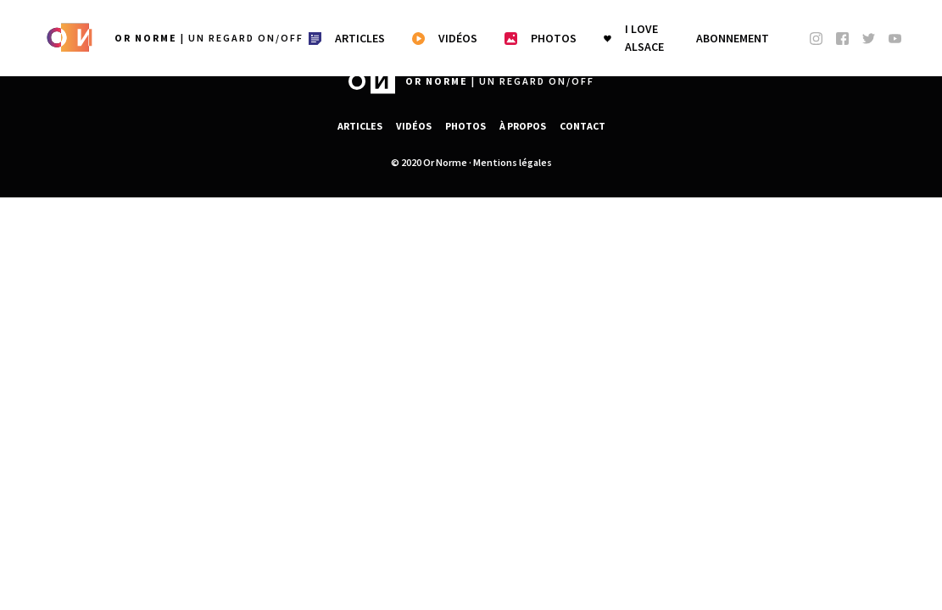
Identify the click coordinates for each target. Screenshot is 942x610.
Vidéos (414, 125)
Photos (465, 125)
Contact (582, 125)
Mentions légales (512, 162)
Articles (359, 125)
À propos (522, 125)
